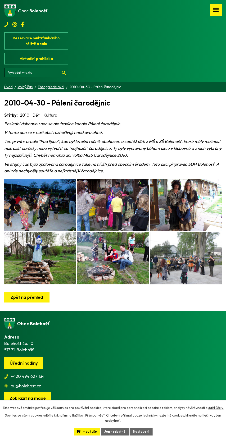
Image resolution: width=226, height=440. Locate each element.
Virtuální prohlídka (36, 58)
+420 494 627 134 (28, 376)
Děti (36, 115)
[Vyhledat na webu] (36, 72)
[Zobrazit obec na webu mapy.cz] (27, 398)
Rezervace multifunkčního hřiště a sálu (36, 41)
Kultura (50, 115)
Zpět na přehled (27, 297)
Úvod (8, 86)
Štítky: (11, 115)
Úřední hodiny (24, 363)
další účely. (216, 408)
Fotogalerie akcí (51, 86)
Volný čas (25, 86)
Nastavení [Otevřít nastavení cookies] (141, 431)
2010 (24, 115)
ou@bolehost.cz (26, 386)
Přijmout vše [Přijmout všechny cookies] (87, 431)
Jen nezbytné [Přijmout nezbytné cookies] (115, 431)
